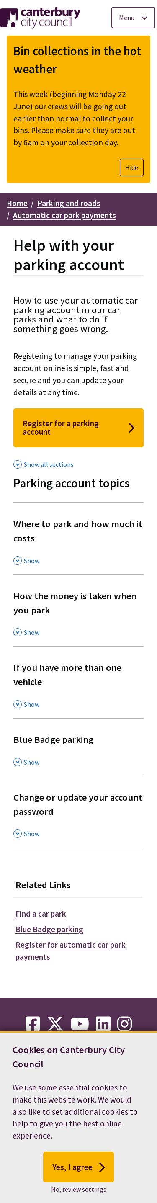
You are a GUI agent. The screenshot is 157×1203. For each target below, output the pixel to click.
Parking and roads (68, 203)
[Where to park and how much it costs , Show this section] (78, 538)
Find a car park (40, 914)
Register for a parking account (78, 427)
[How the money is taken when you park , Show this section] (78, 610)
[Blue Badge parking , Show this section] (78, 747)
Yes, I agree (78, 1182)
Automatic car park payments (64, 215)
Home (17, 203)
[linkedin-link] (103, 1024)
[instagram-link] (124, 1024)
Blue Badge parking (49, 929)
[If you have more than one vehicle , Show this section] (78, 682)
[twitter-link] (55, 1024)
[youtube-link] (79, 1024)
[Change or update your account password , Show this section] (78, 812)
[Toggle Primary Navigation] (133, 17)
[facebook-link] (33, 1024)
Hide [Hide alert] (131, 167)
